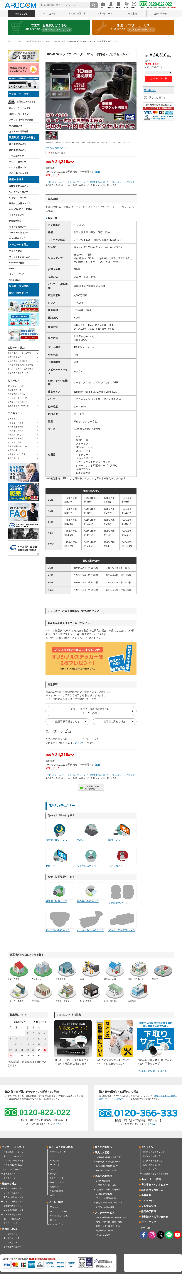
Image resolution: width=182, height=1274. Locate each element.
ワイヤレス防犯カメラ (13, 1201)
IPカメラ (60, 857)
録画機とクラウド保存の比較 (155, 1174)
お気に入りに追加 (58, 153)
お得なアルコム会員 (105, 1207)
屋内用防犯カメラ (17, 150)
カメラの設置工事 (77, 13)
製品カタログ (13, 458)
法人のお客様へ (103, 1152)
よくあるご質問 (14, 442)
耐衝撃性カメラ (16, 221)
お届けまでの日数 (104, 1194)
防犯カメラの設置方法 (152, 1161)
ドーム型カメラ (16, 156)
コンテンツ (147, 1147)
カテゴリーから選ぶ (13, 1147)
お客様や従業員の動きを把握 (20, 365)
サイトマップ (148, 1222)
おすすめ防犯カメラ (60, 831)
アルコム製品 (15, 251)
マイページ (147, 1200)
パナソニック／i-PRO (59, 1211)
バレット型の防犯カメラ (91, 921)
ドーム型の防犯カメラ (60, 921)
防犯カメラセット (91, 831)
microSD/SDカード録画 (20, 209)
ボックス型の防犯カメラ (122, 921)
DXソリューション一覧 (106, 1170)
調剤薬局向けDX (15, 390)
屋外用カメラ (9, 1178)
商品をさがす (21, 13)
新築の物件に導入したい (18, 373)
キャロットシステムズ (19, 257)
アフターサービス (104, 1212)
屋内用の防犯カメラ (91, 892)
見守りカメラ (122, 857)
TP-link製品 (14, 280)
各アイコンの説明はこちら (56, 148)
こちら (58, 1124)
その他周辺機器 (57, 1191)
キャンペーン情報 (151, 1179)
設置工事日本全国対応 (99, 182)
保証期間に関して (15, 434)
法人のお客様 (49, 13)
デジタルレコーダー (59, 1152)
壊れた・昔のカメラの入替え (20, 369)
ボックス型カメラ (17, 161)
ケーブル (54, 1174)
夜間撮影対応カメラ (18, 186)
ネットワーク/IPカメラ (13, 1156)
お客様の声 (12, 450)
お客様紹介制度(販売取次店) (108, 1157)
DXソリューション (16, 386)
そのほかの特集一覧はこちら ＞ (156, 1071)
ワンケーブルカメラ (18, 192)
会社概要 (146, 1195)
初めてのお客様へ (104, 1176)
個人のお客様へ (103, 1147)
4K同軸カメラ (15, 125)
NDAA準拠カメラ (17, 238)
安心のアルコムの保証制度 (123, 182)
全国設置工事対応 (15, 438)
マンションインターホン (18, 398)
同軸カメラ (122, 831)
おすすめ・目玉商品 (18, 131)
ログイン (77, 742)
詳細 (97, 171)
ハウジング (55, 1161)
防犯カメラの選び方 (151, 1156)
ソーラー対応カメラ (18, 232)
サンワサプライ (16, 274)
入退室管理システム (16, 394)
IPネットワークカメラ (19, 108)
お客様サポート (104, 13)
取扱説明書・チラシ (105, 1230)
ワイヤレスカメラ (17, 197)
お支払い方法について (55, 182)
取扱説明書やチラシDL (18, 446)
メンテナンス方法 (150, 1169)
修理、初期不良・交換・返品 (109, 1222)
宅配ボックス (56, 1186)
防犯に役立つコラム (152, 1190)
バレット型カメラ (17, 167)
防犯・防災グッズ (19, 293)
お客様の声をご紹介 (114, 721)
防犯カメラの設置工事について (110, 1202)
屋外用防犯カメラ (17, 144)
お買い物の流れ (103, 1181)
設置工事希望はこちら (67, 721)
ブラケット (55, 1165)
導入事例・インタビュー (154, 1184)
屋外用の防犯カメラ (60, 892)
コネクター (55, 1169)
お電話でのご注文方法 (106, 1185)
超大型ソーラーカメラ (17, 402)
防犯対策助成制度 (15, 430)
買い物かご (150, 90)
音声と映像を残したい (17, 357)
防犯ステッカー (57, 1182)
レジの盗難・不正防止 (17, 361)
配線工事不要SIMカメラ (18, 406)
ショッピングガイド (16, 423)
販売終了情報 (148, 1211)
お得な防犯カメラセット (14, 1152)
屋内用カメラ (9, 1174)
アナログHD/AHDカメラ (14, 1165)
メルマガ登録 (148, 1206)
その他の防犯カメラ (122, 893)
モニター (54, 1156)
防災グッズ (55, 1195)
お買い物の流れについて (78, 182)
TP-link (53, 1220)
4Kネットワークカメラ (20, 114)
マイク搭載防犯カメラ (13, 1210)
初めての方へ (13, 419)
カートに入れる (158, 78)
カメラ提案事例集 (15, 427)
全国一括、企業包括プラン (108, 1161)
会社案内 (132, 13)
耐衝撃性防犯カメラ (12, 1206)
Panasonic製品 (16, 262)
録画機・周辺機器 (19, 286)
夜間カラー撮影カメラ (13, 1188)
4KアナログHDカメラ (13, 1169)
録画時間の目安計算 (151, 1165)
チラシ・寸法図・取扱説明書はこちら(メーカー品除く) (91, 711)
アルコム (54, 1207)
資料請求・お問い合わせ (154, 1216)
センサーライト (57, 1178)
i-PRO (12, 268)
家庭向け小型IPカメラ (19, 203)
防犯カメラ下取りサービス (108, 1226)
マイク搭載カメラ (17, 227)
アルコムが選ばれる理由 (107, 1198)
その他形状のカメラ (18, 173)
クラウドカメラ (16, 215)
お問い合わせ (160, 13)
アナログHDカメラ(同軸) (21, 120)
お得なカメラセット (26, 101)
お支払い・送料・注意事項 (108, 1189)
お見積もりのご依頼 (16, 454)
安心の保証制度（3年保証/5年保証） (112, 1217)
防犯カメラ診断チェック (153, 1152)
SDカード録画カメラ (12, 1219)
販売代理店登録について (107, 1166)
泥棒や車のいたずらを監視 (19, 353)
